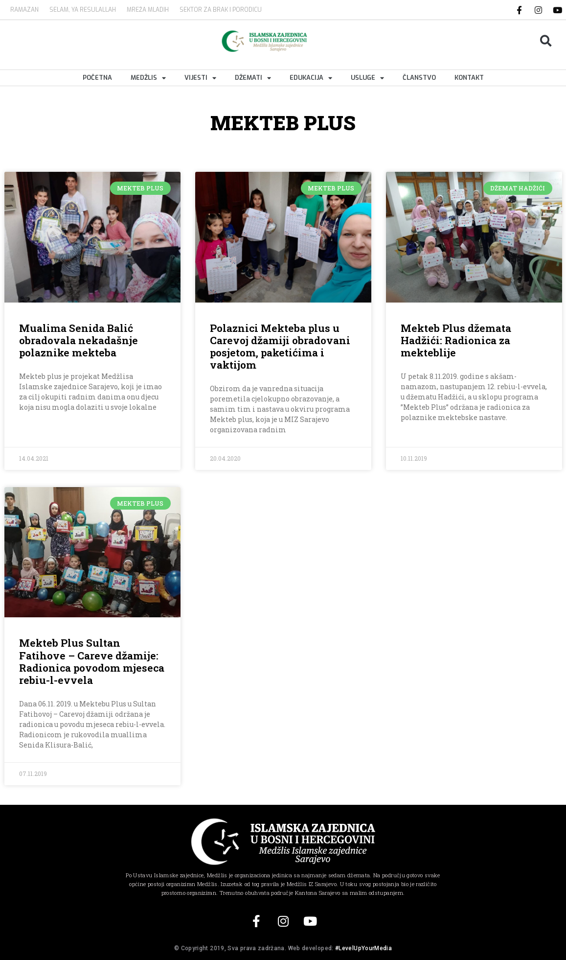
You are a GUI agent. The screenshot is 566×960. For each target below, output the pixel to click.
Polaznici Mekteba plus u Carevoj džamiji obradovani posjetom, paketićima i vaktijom (280, 346)
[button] (545, 41)
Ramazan (24, 10)
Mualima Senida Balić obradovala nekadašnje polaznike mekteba (78, 340)
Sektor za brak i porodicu (221, 10)
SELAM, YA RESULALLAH (82, 10)
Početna (97, 77)
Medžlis (148, 78)
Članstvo (419, 77)
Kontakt (469, 77)
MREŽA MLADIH (148, 10)
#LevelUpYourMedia (363, 948)
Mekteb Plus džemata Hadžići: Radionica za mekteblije (456, 340)
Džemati (253, 78)
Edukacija (311, 78)
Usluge (367, 78)
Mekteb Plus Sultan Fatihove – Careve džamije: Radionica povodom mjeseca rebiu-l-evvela (91, 661)
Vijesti (200, 78)
